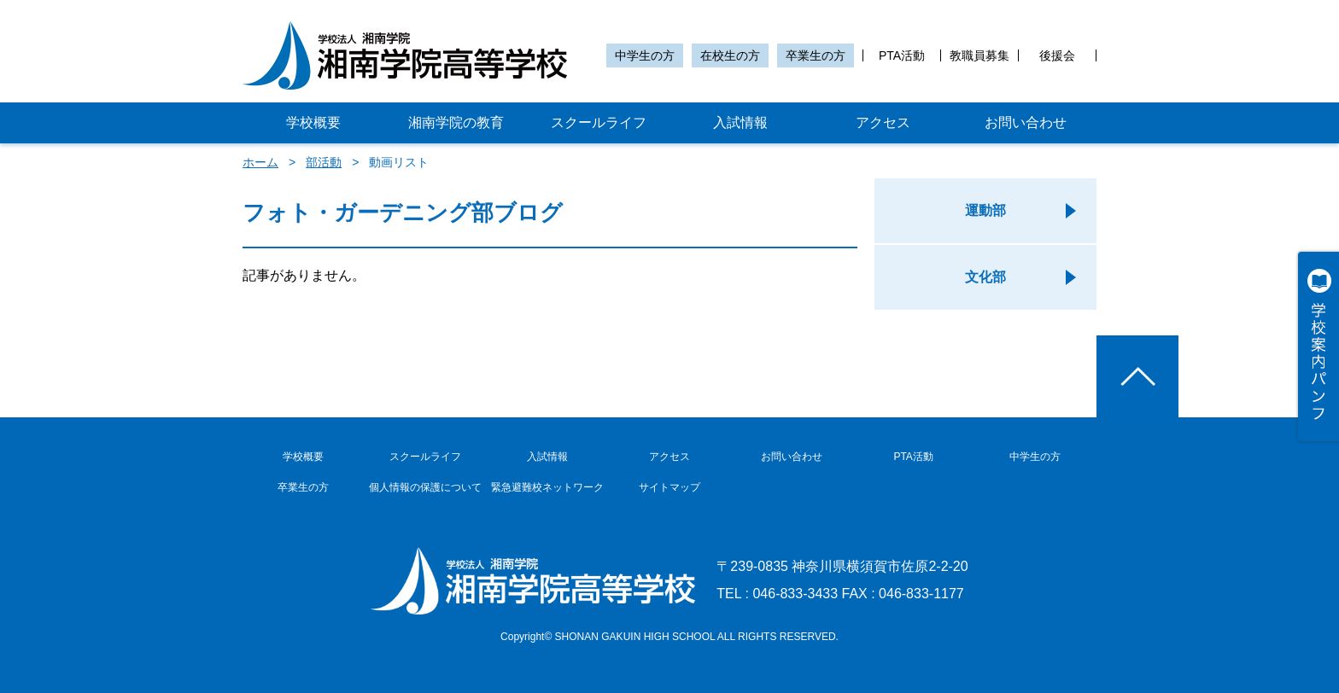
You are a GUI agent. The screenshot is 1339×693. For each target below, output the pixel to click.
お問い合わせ (1026, 122)
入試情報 (740, 122)
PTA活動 (902, 55)
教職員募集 (979, 55)
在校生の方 (730, 55)
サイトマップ (669, 487)
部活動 (324, 162)
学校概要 (313, 122)
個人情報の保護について (425, 487)
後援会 (1057, 55)
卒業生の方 (815, 55)
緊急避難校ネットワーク (547, 487)
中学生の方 (645, 55)
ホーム (260, 162)
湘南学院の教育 (456, 122)
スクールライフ (598, 122)
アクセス (883, 122)
